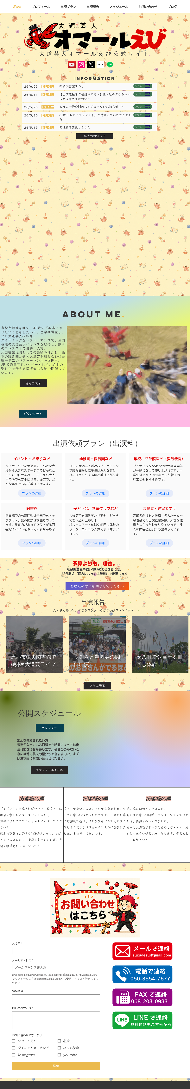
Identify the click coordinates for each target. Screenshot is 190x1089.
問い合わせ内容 (22, 1008)
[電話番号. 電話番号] (54, 998)
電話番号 (17, 991)
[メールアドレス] (54, 967)
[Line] (110, 64)
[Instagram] (81, 64)
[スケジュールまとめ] (49, 770)
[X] (91, 64)
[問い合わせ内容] (56, 1020)
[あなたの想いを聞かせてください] (97, 586)
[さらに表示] (33, 383)
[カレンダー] (50, 728)
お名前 (17, 943)
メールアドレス (22, 960)
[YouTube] (72, 64)
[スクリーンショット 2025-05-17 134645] (100, 64)
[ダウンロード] (33, 414)
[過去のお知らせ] (94, 136)
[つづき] (142, 86)
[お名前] (54, 950)
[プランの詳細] (32, 493)
